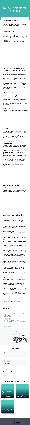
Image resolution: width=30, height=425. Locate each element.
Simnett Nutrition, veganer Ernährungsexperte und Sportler (11, 320)
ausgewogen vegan (18, 263)
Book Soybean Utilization (7, 315)
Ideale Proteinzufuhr (6, 317)
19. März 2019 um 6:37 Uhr (7, 361)
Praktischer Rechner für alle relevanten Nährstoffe (10, 319)
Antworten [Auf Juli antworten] (5, 356)
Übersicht (13, 164)
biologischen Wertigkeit (13, 98)
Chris (5, 360)
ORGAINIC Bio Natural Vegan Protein (13, 302)
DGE (10, 226)
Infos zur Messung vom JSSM (7, 316)
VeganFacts (4, 2)
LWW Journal (6, 219)
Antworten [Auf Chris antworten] (5, 365)
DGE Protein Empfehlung (7, 318)
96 (23, 132)
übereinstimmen (8, 150)
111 (8, 256)
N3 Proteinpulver (16, 300)
